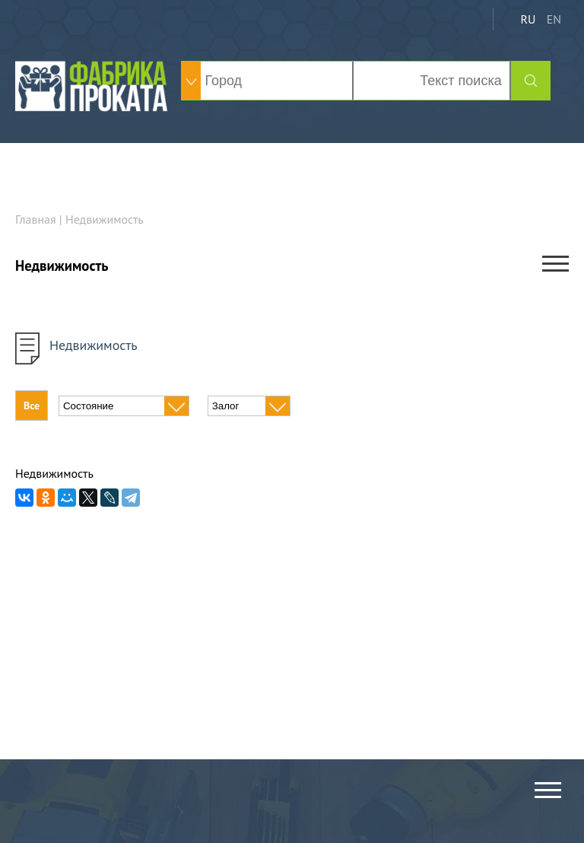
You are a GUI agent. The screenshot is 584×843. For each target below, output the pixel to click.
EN (554, 19)
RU (527, 19)
